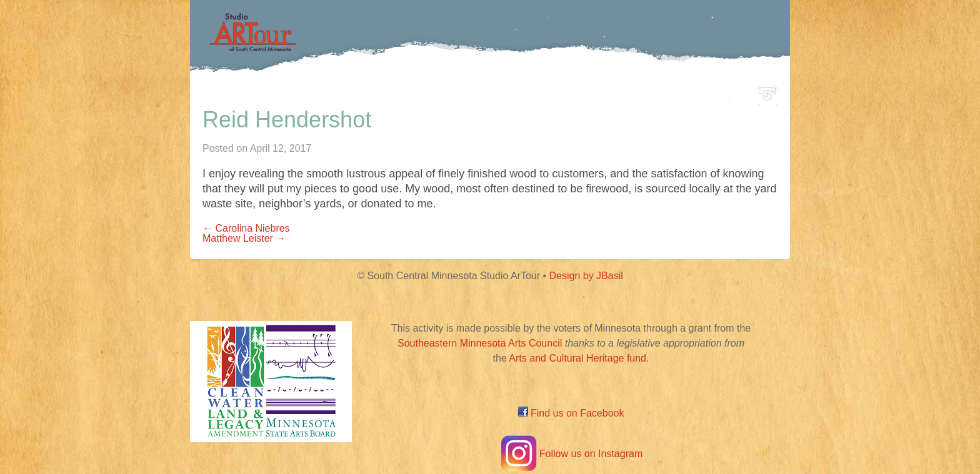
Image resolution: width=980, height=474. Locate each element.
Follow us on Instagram (570, 453)
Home (280, 93)
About (674, 93)
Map (475, 93)
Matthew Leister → (244, 238)
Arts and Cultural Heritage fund (577, 358)
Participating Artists (380, 93)
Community (546, 93)
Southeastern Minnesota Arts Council (480, 343)
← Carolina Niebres (246, 228)
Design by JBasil (586, 275)
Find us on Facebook (571, 413)
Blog (618, 93)
